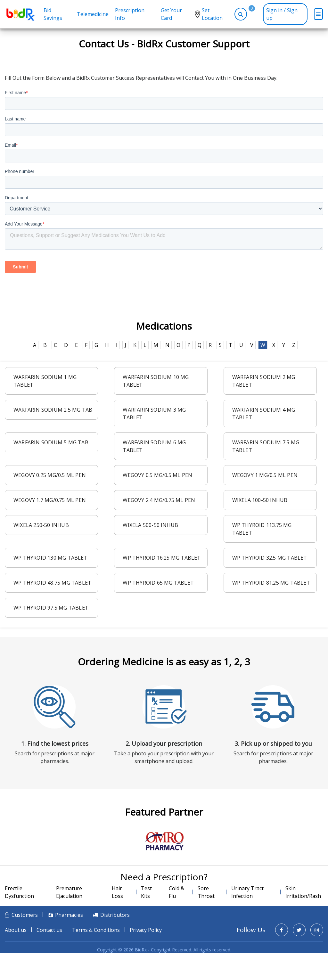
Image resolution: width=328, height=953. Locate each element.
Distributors (115, 914)
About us (16, 929)
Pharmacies (69, 914)
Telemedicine (93, 14)
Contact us (49, 929)
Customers (25, 914)
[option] (164, 841)
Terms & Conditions (96, 929)
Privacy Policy (146, 929)
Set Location (212, 14)
